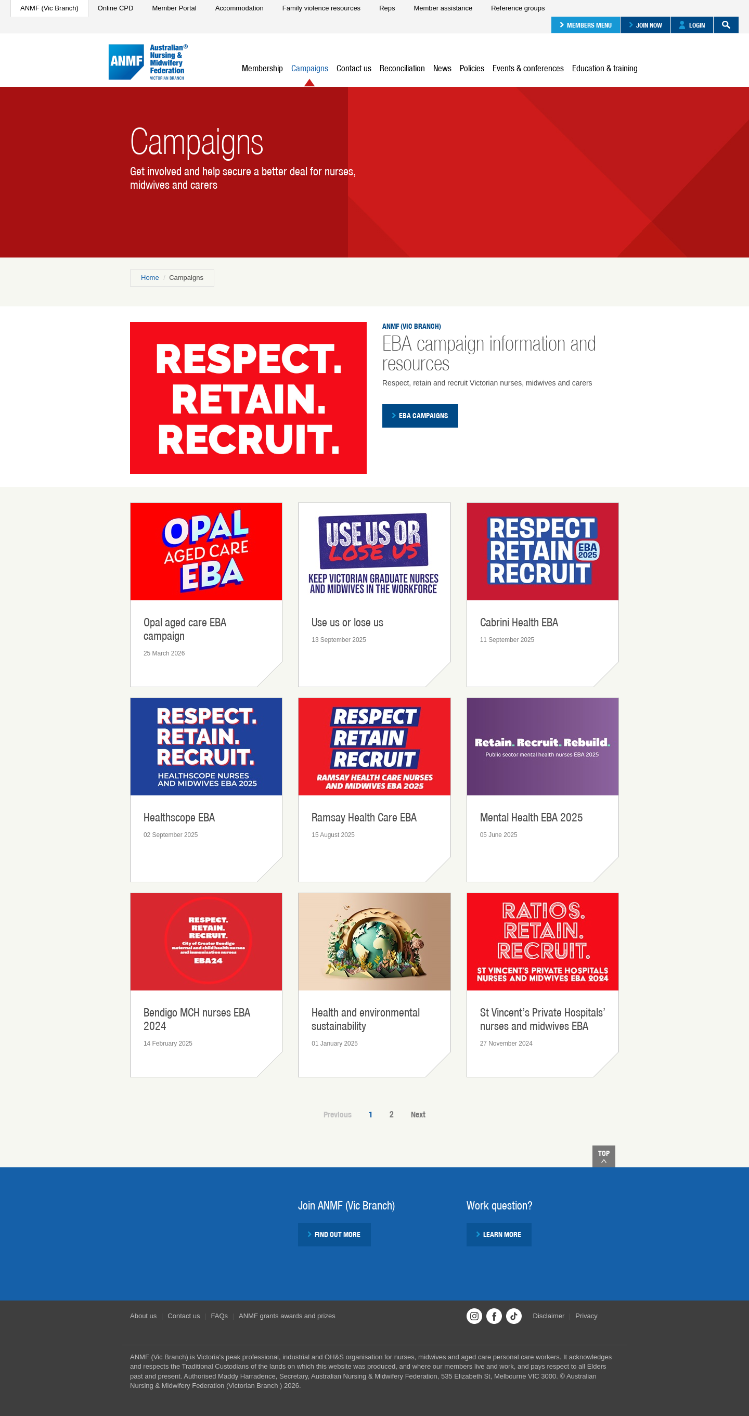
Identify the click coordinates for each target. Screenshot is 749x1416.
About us (143, 1316)
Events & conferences (528, 68)
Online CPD (116, 8)
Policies (472, 68)
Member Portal (174, 8)
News (442, 68)
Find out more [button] (333, 1234)
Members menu (586, 25)
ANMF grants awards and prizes (287, 1316)
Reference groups (518, 8)
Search (722, 25)
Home (150, 277)
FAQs (219, 1316)
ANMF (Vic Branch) (49, 8)
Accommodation (239, 8)
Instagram (474, 1316)
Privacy (586, 1316)
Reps (387, 8)
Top (604, 1156)
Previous (338, 1114)
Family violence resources (321, 8)
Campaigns (309, 74)
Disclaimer (549, 1316)
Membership (262, 68)
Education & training (605, 68)
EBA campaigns (420, 415)
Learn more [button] (498, 1234)
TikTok (514, 1316)
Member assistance (443, 8)
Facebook (494, 1316)
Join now (645, 25)
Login (692, 25)
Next (418, 1114)
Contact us (354, 68)
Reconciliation (402, 68)
